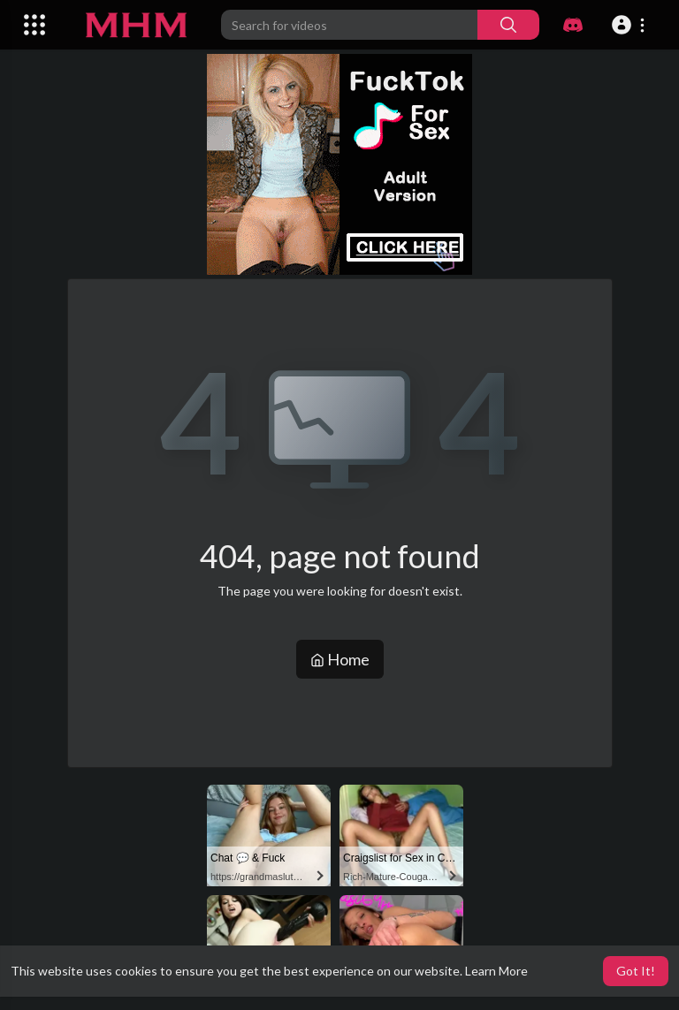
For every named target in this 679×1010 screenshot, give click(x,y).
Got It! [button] (635, 970)
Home (340, 659)
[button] (630, 24)
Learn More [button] (496, 970)
